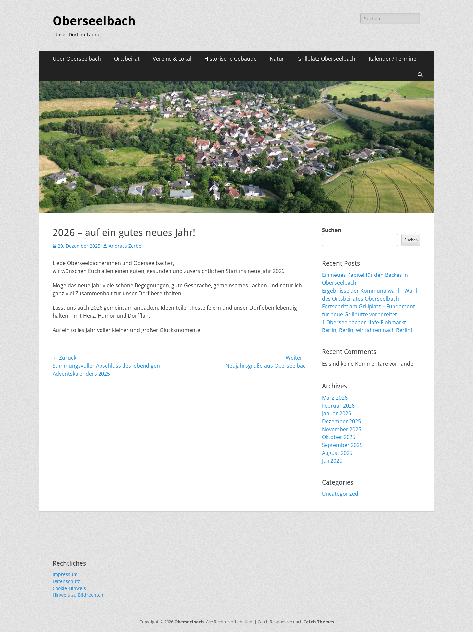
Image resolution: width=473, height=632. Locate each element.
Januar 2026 (336, 413)
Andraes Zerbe (125, 246)
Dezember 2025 (341, 421)
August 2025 (337, 453)
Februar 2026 (338, 405)
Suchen (331, 230)
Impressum (65, 574)
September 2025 (342, 445)
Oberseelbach (94, 21)
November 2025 (341, 429)
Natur (277, 58)
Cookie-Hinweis (69, 588)
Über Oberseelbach (77, 58)
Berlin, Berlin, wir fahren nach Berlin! (367, 330)
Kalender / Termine (392, 58)
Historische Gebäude (230, 58)
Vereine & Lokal (172, 58)
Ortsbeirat (127, 58)
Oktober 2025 (338, 437)
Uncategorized (340, 493)
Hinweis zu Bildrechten (78, 595)
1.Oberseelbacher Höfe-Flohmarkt (364, 322)
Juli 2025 (332, 460)
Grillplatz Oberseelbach (326, 58)
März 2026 (335, 397)
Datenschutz (66, 581)
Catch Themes (319, 622)
